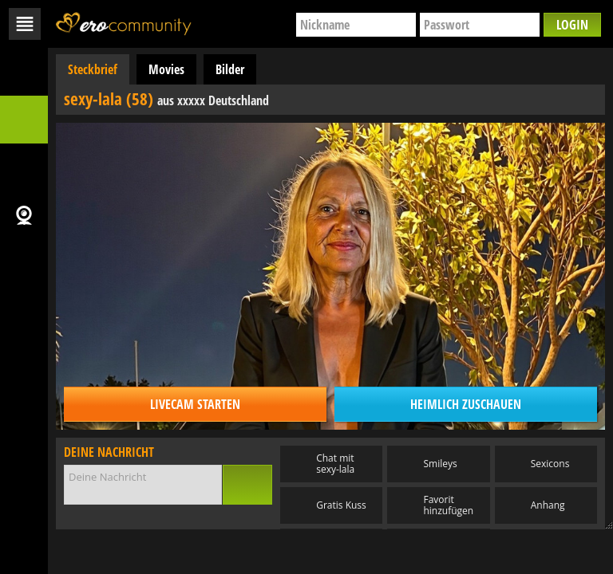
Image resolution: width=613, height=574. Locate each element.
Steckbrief (92, 69)
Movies (166, 69)
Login (572, 24)
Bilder (230, 69)
